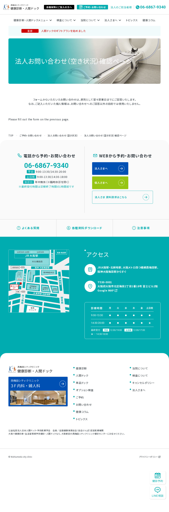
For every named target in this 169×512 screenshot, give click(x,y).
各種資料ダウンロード (84, 215)
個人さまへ (132, 169)
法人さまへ (101, 169)
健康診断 (81, 357)
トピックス (132, 20)
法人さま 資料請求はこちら (111, 183)
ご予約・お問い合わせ (92, 7)
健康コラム (149, 20)
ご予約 (80, 386)
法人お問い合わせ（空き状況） (63, 135)
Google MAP (107, 279)
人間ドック (82, 364)
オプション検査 (85, 378)
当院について (140, 357)
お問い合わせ (84, 393)
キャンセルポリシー (143, 371)
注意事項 (141, 215)
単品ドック (82, 371)
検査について (140, 364)
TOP (10, 135)
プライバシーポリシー (150, 445)
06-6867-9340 (151, 7)
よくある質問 (28, 215)
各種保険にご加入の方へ (59, 7)
